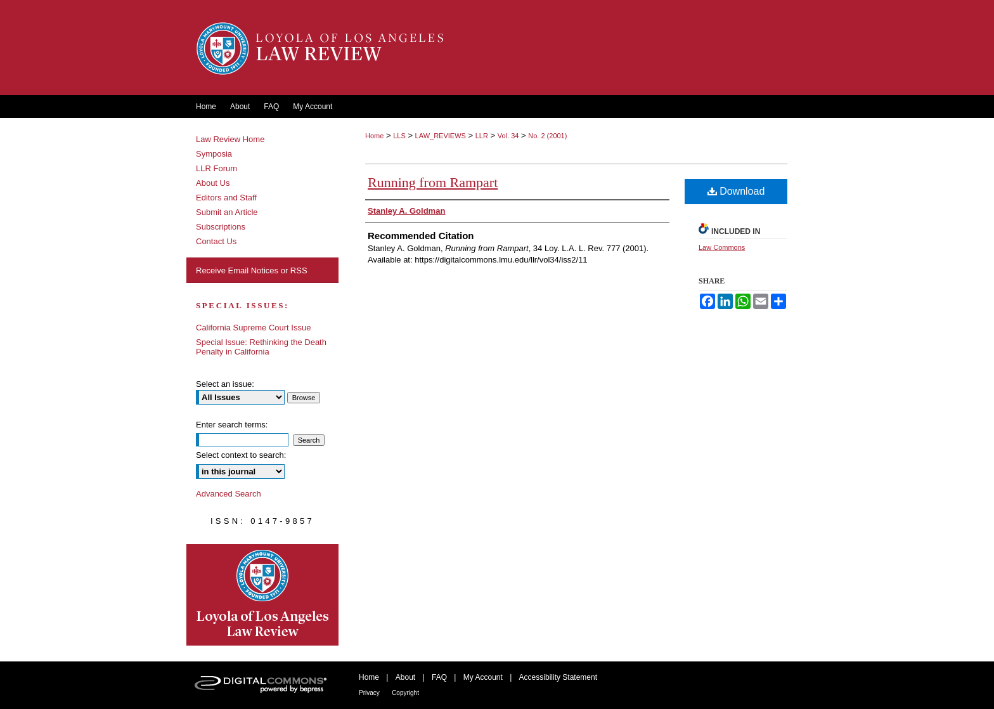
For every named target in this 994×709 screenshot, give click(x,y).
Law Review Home (230, 139)
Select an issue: (225, 384)
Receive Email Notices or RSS (251, 270)
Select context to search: (241, 455)
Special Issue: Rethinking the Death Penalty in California (261, 346)
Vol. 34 (508, 136)
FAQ (439, 677)
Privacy (369, 692)
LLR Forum (216, 168)
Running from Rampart (433, 182)
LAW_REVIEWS (440, 136)
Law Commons (722, 247)
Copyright (405, 692)
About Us (212, 183)
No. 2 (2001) (547, 136)
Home (374, 136)
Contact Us (216, 241)
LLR (481, 136)
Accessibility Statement (558, 677)
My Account (483, 677)
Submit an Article (227, 212)
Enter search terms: (232, 424)
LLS (399, 136)
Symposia (214, 154)
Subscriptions (220, 226)
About (405, 677)
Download (736, 191)
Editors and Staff (226, 197)
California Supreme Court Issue (253, 327)
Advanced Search (228, 493)
